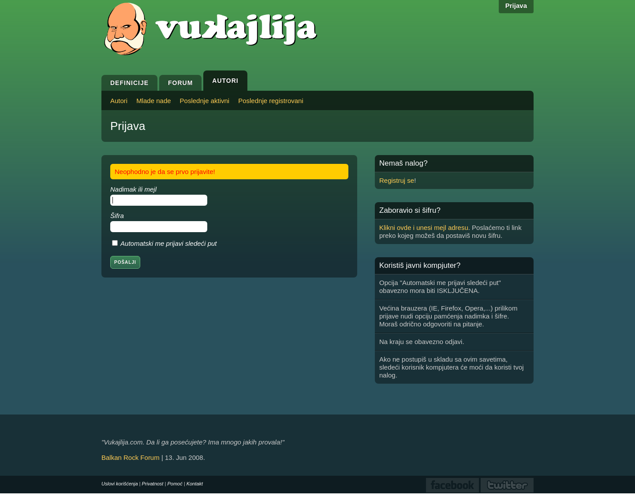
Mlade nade (153, 100)
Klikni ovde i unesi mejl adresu (423, 227)
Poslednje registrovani (270, 100)
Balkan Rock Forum (130, 457)
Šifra (117, 215)
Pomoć (174, 483)
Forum (180, 82)
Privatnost (153, 483)
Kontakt (195, 483)
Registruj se (396, 180)
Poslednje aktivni (205, 100)
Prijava (516, 5)
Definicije (129, 82)
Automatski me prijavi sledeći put (168, 243)
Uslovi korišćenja (119, 483)
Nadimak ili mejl (133, 189)
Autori (225, 80)
